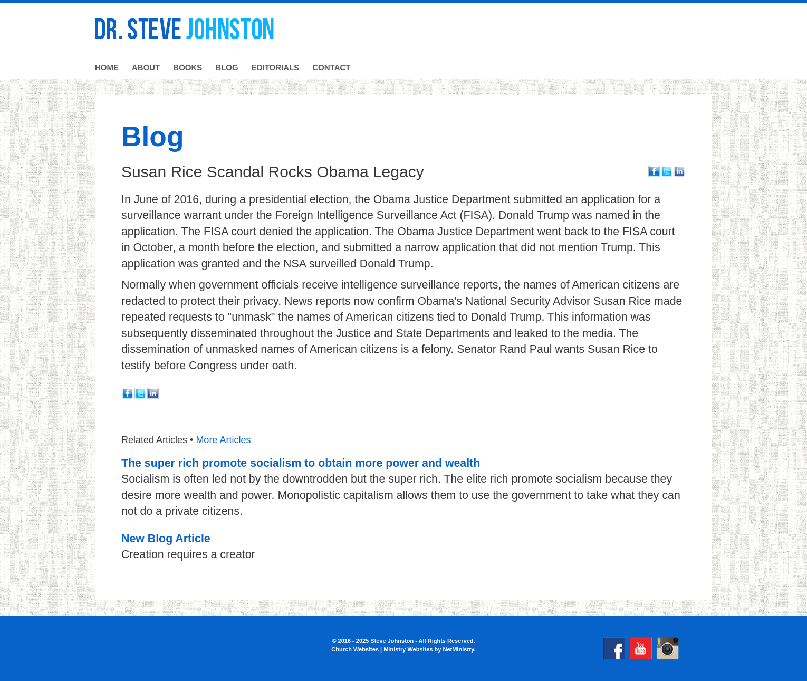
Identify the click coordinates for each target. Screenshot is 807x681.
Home (107, 67)
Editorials (276, 67)
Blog (226, 67)
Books (187, 67)
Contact (331, 67)
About (146, 67)
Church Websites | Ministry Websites (382, 649)
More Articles (223, 440)
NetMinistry (458, 649)
